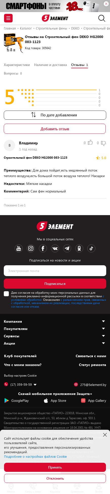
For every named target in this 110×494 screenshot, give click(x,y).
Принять (55, 467)
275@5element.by (90, 384)
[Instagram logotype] (31, 248)
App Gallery (93, 400)
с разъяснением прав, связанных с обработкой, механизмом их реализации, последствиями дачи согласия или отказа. (58, 303)
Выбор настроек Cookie (20, 375)
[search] (100, 18)
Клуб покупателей (20, 356)
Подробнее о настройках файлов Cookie (35, 456)
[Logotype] (55, 18)
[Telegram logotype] (67, 248)
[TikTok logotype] (91, 248)
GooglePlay (16, 400)
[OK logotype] (79, 248)
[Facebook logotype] (43, 248)
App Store (54, 400)
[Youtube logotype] (19, 248)
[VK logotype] (55, 248)
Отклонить (55, 478)
